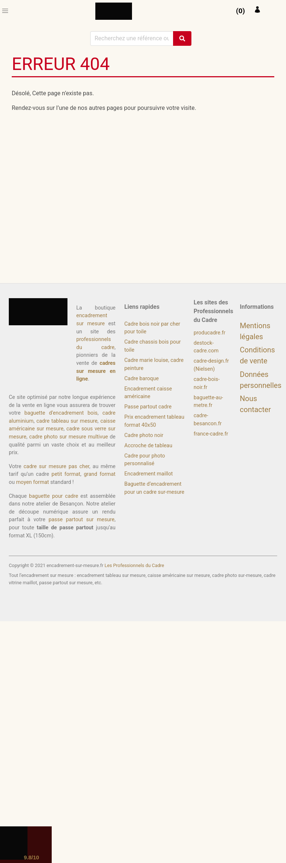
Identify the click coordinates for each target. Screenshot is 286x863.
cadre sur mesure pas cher (56, 466)
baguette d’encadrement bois (61, 413)
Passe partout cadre (148, 407)
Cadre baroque (141, 378)
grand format (99, 474)
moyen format (32, 482)
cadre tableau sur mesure (67, 421)
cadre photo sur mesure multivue (68, 437)
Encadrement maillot (148, 474)
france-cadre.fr (211, 434)
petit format (66, 474)
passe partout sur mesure (81, 519)
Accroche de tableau (148, 445)
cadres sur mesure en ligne (95, 371)
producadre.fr (209, 333)
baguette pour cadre (53, 496)
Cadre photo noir (143, 435)
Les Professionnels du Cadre (134, 565)
